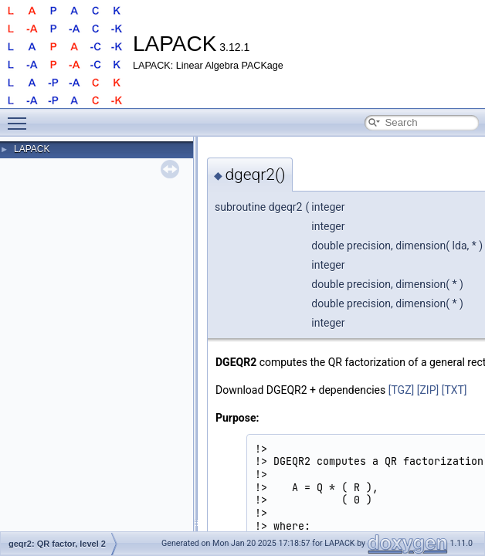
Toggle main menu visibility (21, 116)
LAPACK (31, 149)
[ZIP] (428, 390)
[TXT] (454, 390)
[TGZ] (401, 390)
